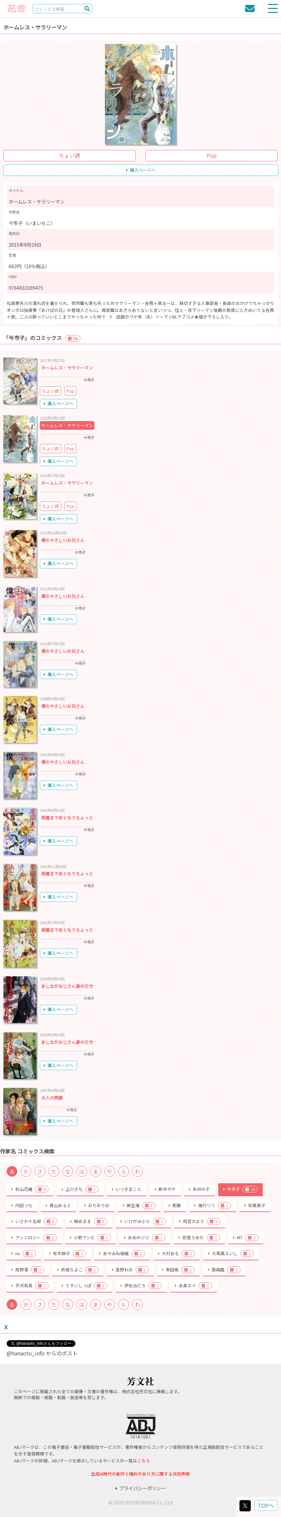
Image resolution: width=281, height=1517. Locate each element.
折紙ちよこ (78, 1269)
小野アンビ (90, 1237)
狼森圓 (224, 1269)
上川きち (80, 1189)
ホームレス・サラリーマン (67, 368)
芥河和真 (30, 1285)
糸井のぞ (199, 1189)
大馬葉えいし (231, 1253)
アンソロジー (34, 1237)
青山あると (58, 1205)
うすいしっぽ (84, 1285)
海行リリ (212, 1205)
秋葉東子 (254, 1205)
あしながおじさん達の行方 (67, 986)
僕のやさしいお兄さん (62, 540)
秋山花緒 (30, 1189)
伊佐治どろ (141, 1285)
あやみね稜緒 (122, 1253)
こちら (143, 1460)
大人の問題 (52, 1098)
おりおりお (97, 1205)
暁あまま (88, 1221)
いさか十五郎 (34, 1221)
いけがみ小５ (143, 1221)
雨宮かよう (199, 1221)
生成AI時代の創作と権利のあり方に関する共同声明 (140, 1474)
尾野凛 (28, 1269)
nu (24, 1253)
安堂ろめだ (199, 1237)
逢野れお (130, 1269)
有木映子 (67, 1253)
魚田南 (178, 1269)
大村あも (176, 1253)
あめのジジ (144, 1237)
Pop (212, 155)
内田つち (22, 1205)
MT (245, 1237)
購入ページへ (141, 170)
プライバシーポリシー (141, 1488)
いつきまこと (126, 1189)
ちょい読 (69, 155)
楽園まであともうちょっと (67, 817)
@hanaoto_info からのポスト (42, 1353)
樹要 (175, 1205)
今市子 (240, 1189)
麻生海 (139, 1205)
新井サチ (165, 1189)
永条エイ (193, 1285)
